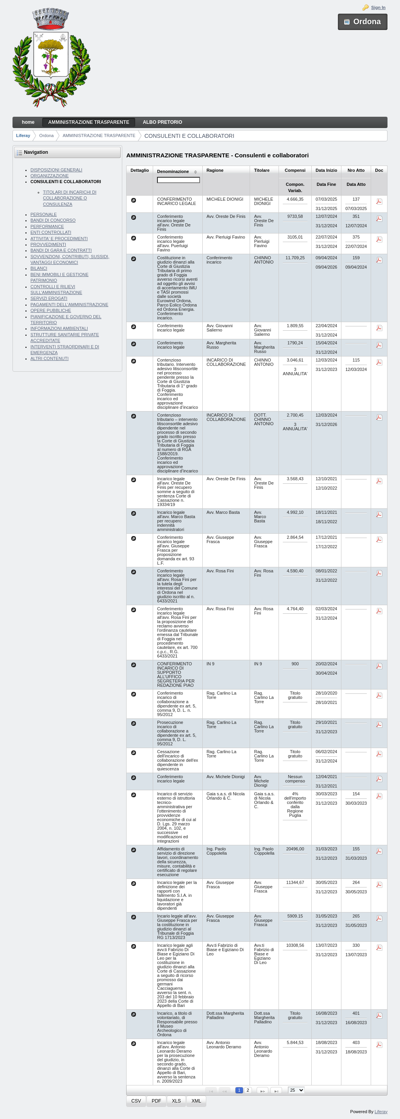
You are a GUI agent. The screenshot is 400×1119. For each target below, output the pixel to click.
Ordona (46, 135)
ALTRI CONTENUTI (49, 358)
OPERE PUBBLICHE (50, 310)
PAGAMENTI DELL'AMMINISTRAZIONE (69, 304)
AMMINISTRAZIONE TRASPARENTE (99, 135)
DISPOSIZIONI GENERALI (56, 169)
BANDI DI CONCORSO (53, 220)
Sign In (378, 7)
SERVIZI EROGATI (48, 298)
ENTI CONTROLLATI (50, 232)
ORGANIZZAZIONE (49, 175)
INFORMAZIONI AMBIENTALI (59, 328)
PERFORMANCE (47, 226)
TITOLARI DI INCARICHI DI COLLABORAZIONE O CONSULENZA (69, 198)
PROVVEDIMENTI (48, 244)
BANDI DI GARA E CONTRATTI (61, 250)
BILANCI (38, 268)
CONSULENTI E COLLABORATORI (189, 136)
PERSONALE (43, 214)
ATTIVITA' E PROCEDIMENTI (59, 238)
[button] (136, 1101)
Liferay (23, 135)
